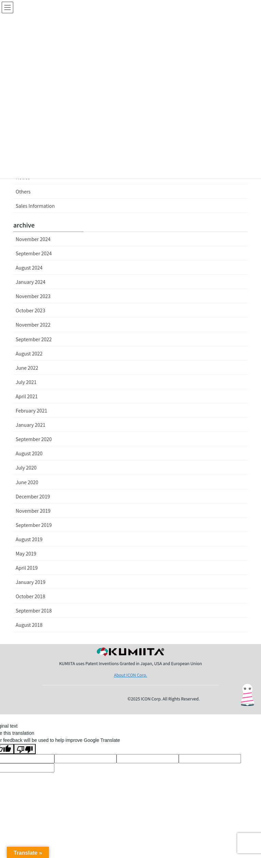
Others (23, 191)
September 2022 (34, 339)
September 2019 (34, 525)
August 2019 (29, 539)
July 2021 (26, 382)
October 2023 (30, 310)
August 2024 (29, 267)
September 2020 (34, 439)
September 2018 (34, 610)
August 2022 (29, 353)
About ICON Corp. (130, 675)
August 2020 (29, 453)
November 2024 (33, 239)
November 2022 (33, 324)
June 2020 (27, 482)
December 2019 (33, 496)
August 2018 (29, 624)
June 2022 (27, 367)
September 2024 (34, 253)
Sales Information (35, 205)
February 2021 (31, 410)
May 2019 (26, 553)
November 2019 (33, 510)
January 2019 (31, 582)
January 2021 (31, 424)
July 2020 (26, 467)
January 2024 (31, 281)
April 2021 (27, 396)
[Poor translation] (25, 749)
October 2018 (30, 596)
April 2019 (27, 567)
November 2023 (33, 296)
